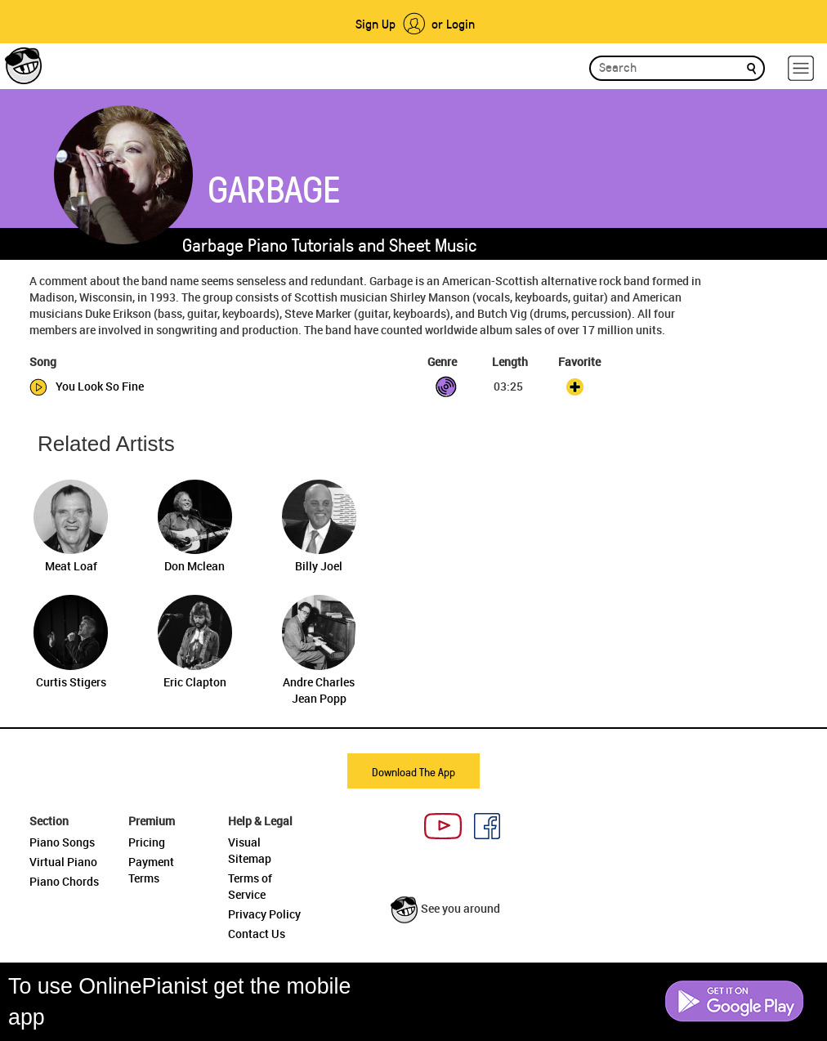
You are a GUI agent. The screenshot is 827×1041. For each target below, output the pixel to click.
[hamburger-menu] (801, 68)
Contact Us (256, 933)
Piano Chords (64, 881)
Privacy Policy (264, 914)
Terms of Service (250, 886)
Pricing (146, 842)
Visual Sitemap (249, 850)
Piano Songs (62, 842)
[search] (751, 67)
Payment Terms (151, 870)
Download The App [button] (413, 772)
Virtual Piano (63, 861)
